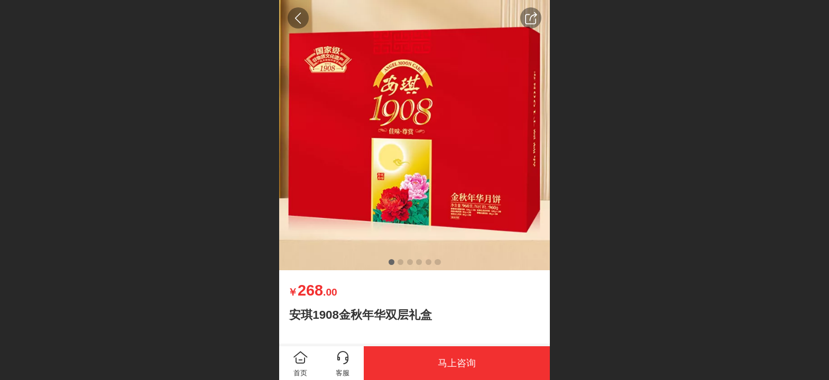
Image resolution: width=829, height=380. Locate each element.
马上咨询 (457, 363)
